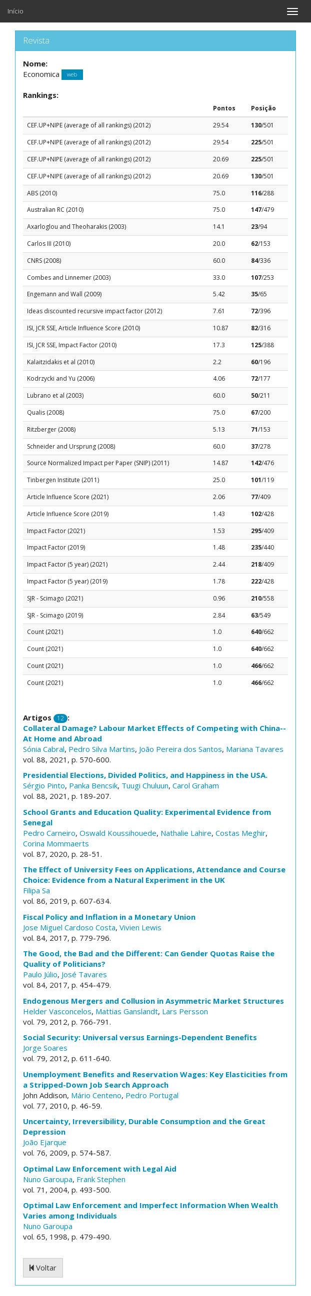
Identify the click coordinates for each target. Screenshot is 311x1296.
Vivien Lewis (141, 927)
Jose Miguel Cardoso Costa (69, 927)
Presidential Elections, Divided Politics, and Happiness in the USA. (145, 775)
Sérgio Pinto (44, 785)
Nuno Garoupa (47, 1179)
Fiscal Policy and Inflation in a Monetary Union (109, 917)
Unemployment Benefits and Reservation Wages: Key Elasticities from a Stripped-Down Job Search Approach (155, 1079)
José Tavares (84, 974)
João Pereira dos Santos (180, 749)
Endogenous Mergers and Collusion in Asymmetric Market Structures (153, 1001)
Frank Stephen (101, 1179)
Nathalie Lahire (186, 833)
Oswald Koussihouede (118, 833)
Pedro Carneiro (49, 833)
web (72, 74)
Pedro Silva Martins (101, 749)
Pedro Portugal (152, 1095)
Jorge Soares (45, 1048)
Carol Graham (195, 785)
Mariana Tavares (255, 749)
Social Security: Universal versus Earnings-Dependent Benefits (140, 1037)
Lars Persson (185, 1011)
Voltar (43, 1268)
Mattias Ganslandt (127, 1011)
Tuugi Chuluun (145, 785)
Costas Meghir (241, 833)
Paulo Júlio (40, 974)
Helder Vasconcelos (57, 1011)
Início (16, 10)
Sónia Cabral (43, 749)
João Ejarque (44, 1142)
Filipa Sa (36, 890)
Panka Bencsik (93, 785)
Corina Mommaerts (56, 843)
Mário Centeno (96, 1095)
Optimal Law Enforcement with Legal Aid (99, 1169)
